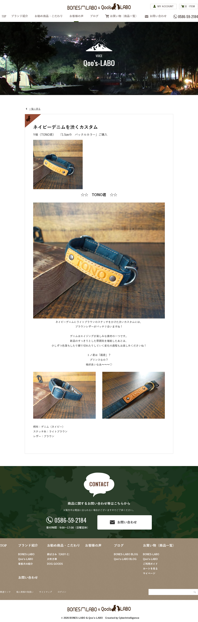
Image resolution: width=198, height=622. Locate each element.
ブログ (94, 16)
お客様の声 (76, 16)
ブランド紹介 (19, 16)
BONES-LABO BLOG (126, 554)
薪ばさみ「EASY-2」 (59, 554)
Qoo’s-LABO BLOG (125, 559)
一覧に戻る (35, 109)
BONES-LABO (26, 554)
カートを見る (150, 568)
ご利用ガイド (150, 564)
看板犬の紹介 (25, 564)
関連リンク (5, 592)
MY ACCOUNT (165, 6)
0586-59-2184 (70, 520)
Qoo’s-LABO (25, 559)
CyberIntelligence (129, 618)
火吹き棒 (52, 559)
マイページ (149, 573)
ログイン (62, 592)
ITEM (187, 6)
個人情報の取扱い (24, 592)
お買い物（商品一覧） (124, 16)
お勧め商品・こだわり (49, 16)
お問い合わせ (158, 16)
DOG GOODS (55, 564)
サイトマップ (45, 592)
